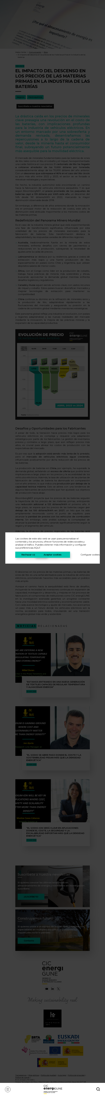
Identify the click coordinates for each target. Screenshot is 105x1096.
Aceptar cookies (52, 554)
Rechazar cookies (31, 554)
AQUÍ (37, 547)
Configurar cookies (85, 554)
